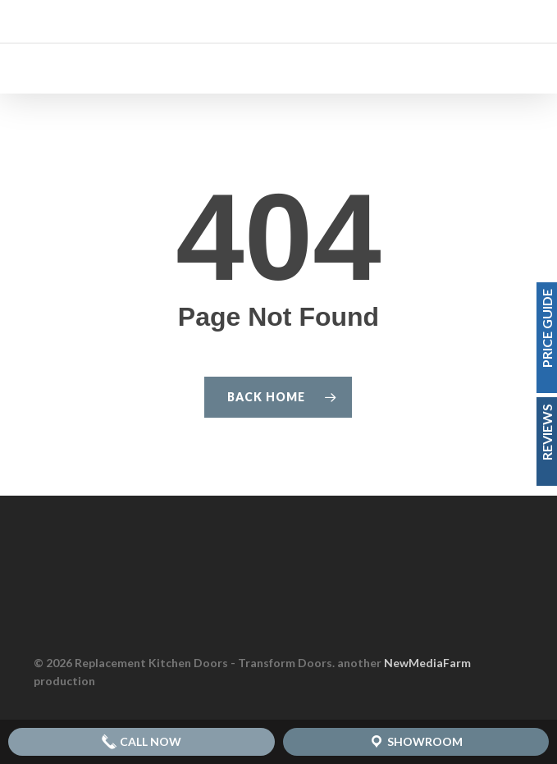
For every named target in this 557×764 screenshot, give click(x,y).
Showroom (415, 742)
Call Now (141, 742)
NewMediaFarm (427, 663)
